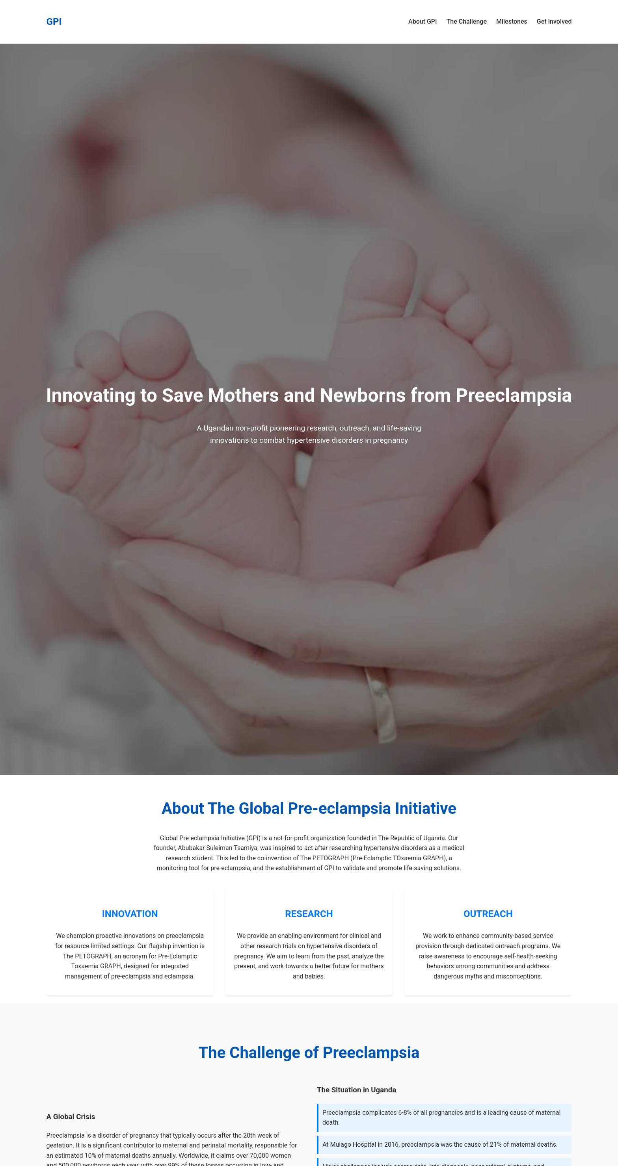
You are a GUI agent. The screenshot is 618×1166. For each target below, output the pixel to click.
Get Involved (554, 21)
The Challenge (467, 21)
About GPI (422, 21)
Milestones (511, 21)
